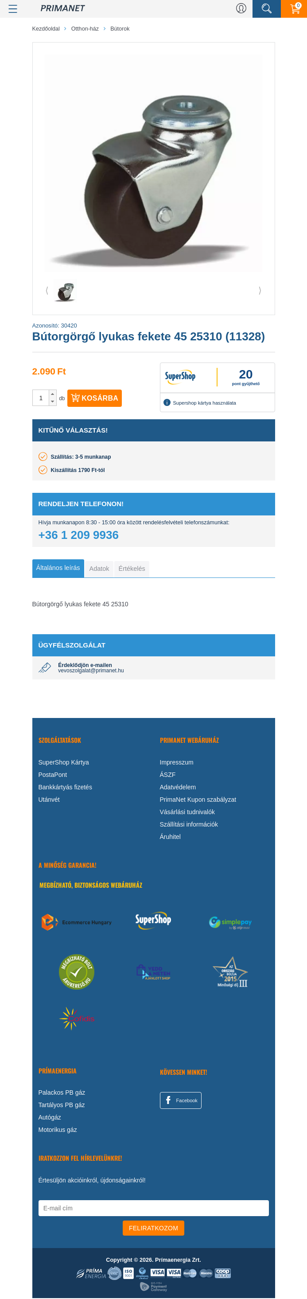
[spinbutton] (41, 398)
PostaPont (53, 775)
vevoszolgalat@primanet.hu (91, 671)
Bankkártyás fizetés (65, 787)
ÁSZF (168, 775)
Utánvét (49, 800)
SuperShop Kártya (64, 762)
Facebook (180, 1100)
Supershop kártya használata (199, 402)
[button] (52, 394)
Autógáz (50, 1118)
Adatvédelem (178, 787)
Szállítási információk (189, 824)
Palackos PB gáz (62, 1093)
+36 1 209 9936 (79, 535)
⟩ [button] (260, 290)
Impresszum (177, 762)
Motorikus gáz (58, 1130)
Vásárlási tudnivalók (187, 812)
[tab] (59, 568)
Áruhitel (170, 837)
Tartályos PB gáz (62, 1105)
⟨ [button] (47, 290)
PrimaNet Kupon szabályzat (198, 800)
